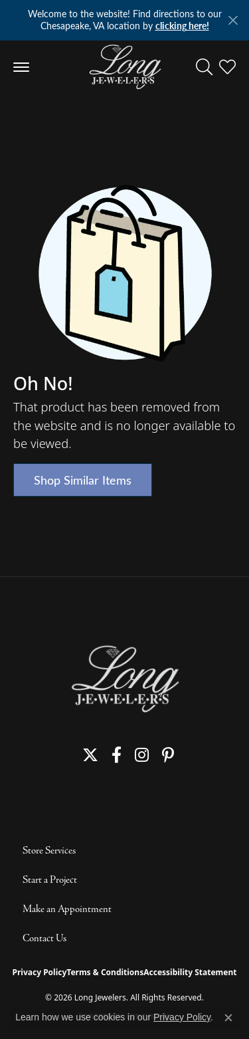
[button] (204, 67)
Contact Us (44, 938)
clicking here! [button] (182, 25)
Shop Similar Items (82, 479)
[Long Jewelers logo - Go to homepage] (124, 67)
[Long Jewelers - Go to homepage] (125, 679)
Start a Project (50, 880)
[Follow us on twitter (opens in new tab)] (90, 755)
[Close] (232, 20)
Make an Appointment (67, 909)
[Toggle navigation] (21, 67)
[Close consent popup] (228, 1018)
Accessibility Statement (189, 972)
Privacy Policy (40, 972)
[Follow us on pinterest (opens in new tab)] (168, 755)
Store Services (49, 851)
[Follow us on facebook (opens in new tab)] (117, 755)
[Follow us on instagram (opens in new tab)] (142, 755)
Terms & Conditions (104, 972)
